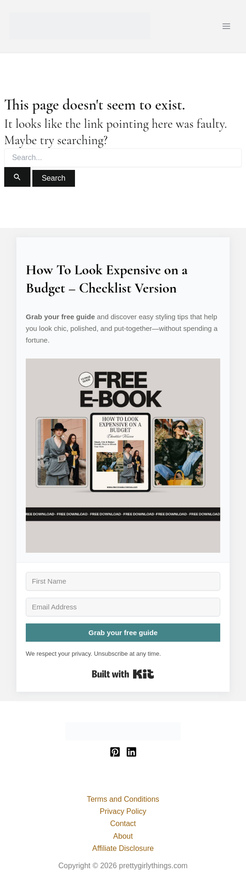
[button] (123, 456)
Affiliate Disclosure (123, 848)
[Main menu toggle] (226, 26)
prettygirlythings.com (11, 39)
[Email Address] (123, 607)
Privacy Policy (123, 811)
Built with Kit (123, 674)
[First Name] (123, 581)
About (123, 836)
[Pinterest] (115, 752)
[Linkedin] (131, 752)
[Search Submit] (17, 177)
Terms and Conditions (123, 799)
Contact (123, 823)
